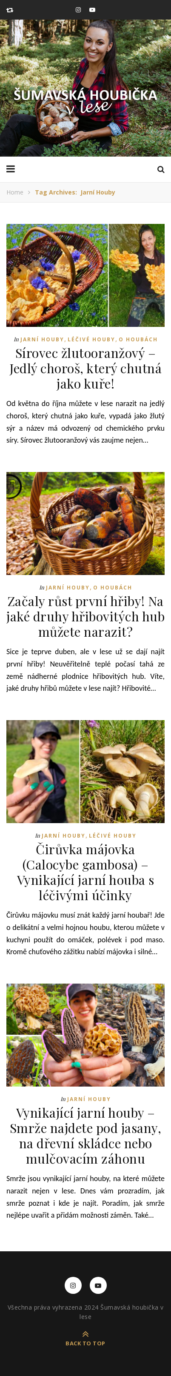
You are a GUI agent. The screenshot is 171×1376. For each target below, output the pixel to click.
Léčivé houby (91, 339)
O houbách (138, 339)
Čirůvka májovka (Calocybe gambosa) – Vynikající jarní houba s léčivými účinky (85, 872)
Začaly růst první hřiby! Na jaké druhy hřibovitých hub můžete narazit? (85, 616)
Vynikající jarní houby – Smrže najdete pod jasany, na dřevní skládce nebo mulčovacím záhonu (86, 1135)
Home (14, 192)
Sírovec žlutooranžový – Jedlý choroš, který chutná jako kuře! (85, 368)
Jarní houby (42, 339)
